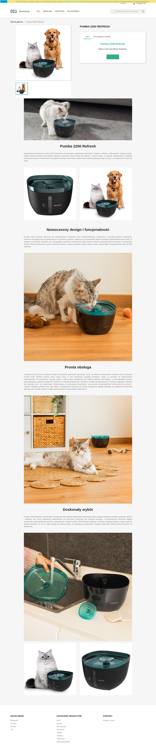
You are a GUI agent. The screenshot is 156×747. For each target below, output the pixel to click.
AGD (58, 720)
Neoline (47, 11)
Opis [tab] (87, 36)
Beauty (59, 723)
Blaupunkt (74, 11)
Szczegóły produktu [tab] (102, 36)
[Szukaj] (128, 11)
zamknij (4, 1)
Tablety (59, 733)
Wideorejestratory (63, 742)
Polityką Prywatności (72, 2)
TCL (38, 11)
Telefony (60, 736)
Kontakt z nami (108, 720)
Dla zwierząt (61, 726)
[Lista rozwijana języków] (124, 3)
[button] (113, 57)
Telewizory (61, 739)
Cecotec (59, 11)
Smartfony (60, 730)
